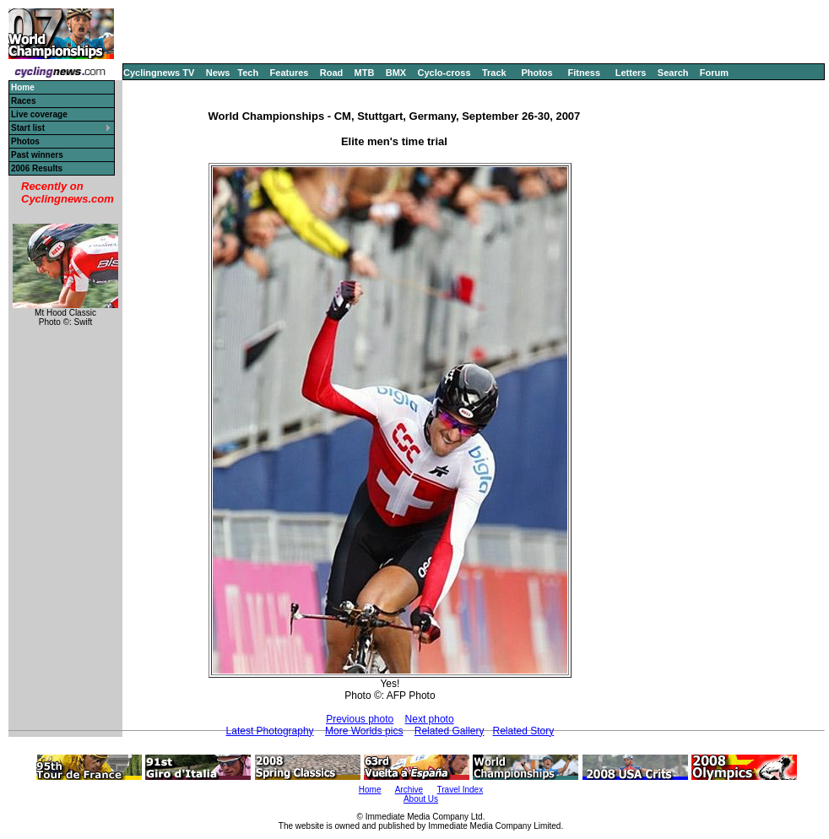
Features (289, 73)
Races (23, 101)
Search (673, 73)
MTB (365, 73)
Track (494, 73)
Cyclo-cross (444, 73)
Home (370, 789)
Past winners (37, 155)
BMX (396, 73)
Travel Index (460, 789)
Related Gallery (449, 731)
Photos (536, 73)
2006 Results (36, 168)
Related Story (524, 731)
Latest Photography (270, 731)
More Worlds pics (364, 731)
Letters (631, 73)
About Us (421, 799)
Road (332, 73)
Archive (409, 789)
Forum (714, 73)
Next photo (429, 719)
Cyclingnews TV (158, 73)
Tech (247, 73)
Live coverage (39, 114)
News (218, 73)
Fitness (583, 73)
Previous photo (359, 719)
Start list (28, 128)
